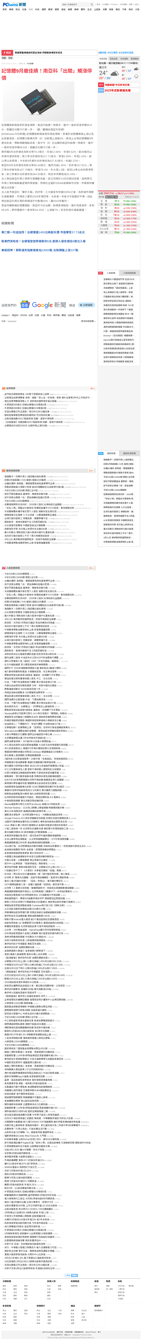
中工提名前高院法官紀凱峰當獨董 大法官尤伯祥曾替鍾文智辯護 (36, 745)
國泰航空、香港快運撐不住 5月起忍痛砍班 (25, 522)
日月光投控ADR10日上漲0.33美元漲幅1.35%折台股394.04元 (34, 975)
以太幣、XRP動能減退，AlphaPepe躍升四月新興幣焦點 (32, 930)
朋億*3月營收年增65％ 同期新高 (20, 1181)
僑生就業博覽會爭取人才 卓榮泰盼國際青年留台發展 (30, 401)
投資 (72, 1317)
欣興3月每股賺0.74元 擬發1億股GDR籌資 (25, 480)
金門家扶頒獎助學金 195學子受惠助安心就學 (26, 394)
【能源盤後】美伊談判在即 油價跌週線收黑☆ (27, 958)
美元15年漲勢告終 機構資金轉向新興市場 (25, 811)
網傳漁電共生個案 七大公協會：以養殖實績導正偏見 (30, 515)
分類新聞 (7, 1281)
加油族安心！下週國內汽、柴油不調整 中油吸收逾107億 (32, 724)
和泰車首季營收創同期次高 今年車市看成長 (25, 1223)
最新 (4, 1286)
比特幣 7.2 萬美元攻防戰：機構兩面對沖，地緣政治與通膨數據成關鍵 (39, 888)
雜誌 (118, 9)
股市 (98, 4)
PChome (114, 4)
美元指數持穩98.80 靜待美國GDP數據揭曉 (25, 832)
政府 (131, 9)
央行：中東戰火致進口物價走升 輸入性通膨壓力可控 (30, 1247)
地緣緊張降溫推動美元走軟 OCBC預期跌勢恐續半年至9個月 (34, 787)
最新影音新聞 (129, 453)
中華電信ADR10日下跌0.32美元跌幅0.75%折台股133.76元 (33, 965)
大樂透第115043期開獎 (16, 1041)
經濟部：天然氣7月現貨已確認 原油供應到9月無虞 (29, 623)
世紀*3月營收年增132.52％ (17, 1171)
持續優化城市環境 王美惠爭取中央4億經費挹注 (27, 1090)
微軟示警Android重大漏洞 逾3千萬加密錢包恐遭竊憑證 (31, 919)
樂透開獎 (135, 59)
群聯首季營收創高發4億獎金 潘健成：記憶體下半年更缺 (32, 675)
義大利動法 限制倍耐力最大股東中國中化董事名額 (29, 532)
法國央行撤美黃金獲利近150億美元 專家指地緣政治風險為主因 (35, 821)
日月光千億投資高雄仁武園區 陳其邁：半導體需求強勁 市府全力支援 (38, 1118)
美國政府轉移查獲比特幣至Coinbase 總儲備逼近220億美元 (33, 752)
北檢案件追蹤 (126, 53)
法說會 (71, 315)
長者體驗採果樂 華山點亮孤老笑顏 (21, 1101)
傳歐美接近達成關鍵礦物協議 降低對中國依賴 (27, 1027)
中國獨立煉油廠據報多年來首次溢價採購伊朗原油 (29, 856)
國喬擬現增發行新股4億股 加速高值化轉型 (25, 1010)
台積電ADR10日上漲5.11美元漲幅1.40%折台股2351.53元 (33, 961)
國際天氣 (121, 1296)
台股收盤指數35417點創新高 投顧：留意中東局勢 (29, 418)
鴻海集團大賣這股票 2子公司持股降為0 (23, 1069)
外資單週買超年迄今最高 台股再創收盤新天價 (27, 1146)
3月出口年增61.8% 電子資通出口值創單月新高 (27, 1258)
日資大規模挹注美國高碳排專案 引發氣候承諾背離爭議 (31, 773)
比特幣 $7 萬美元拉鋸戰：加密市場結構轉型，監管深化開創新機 (36, 877)
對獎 (108, 1281)
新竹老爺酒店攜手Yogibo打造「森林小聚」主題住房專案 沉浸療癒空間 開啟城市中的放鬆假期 (50, 1143)
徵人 (99, 1332)
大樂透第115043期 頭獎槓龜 (18, 1003)
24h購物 (105, 4)
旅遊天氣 (121, 1292)
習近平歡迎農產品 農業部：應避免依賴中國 (25, 494)
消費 (105, 9)
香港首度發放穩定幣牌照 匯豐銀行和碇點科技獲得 (29, 1237)
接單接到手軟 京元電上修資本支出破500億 (25, 529)
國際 (44, 9)
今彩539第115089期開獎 (16, 1045)
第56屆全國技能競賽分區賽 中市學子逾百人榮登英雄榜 (31, 1115)
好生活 (84, 1310)
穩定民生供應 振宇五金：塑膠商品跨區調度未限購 (29, 1251)
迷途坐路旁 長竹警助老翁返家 (19, 1094)
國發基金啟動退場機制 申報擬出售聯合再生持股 (28, 1006)
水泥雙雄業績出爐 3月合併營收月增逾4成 (25, 738)
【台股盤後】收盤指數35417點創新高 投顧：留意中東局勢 (33, 422)
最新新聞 (106, 453)
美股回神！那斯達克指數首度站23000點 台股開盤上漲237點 (39, 250)
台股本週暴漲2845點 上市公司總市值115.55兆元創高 (30, 1205)
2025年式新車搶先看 (117, 90)
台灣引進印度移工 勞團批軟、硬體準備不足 (25, 518)
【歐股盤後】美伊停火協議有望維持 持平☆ (25, 996)
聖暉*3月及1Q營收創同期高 (18, 1177)
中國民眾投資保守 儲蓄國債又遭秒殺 (22, 1062)
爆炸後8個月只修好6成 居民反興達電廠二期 (26, 1111)
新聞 (4, 58)
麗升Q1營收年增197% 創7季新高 (20, 1164)
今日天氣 (103, 59)
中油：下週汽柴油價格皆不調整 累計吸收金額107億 (30, 682)
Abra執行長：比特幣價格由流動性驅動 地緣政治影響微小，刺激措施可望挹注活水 (45, 846)
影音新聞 (7, 1306)
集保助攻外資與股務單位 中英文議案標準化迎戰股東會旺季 (33, 1059)
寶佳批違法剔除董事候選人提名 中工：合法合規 (28, 678)
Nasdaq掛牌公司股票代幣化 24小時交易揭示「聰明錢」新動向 (35, 713)
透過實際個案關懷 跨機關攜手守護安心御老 (25, 1097)
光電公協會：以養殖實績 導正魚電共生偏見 (25, 860)
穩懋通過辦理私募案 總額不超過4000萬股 (25, 1024)
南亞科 (15, 315)
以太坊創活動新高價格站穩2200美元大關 (24, 909)
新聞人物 (51, 1281)
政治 (18, 9)
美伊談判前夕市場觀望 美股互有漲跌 (120, 361)
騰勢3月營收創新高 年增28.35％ (20, 1184)
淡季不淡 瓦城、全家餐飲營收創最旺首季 (24, 1244)
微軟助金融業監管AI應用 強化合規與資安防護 (27, 794)
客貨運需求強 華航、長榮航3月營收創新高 (25, 1083)
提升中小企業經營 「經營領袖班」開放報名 (25, 863)
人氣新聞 (106, 273)
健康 (70, 9)
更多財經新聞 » (88, 321)
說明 (130, 4)
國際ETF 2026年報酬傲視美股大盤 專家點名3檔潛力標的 (32, 668)
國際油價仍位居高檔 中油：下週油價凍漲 (24, 699)
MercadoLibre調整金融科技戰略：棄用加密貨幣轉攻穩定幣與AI (35, 731)
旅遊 (111, 9)
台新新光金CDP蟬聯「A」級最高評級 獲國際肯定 (29, 1132)
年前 (49, 315)
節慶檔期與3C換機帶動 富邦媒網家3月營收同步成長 (30, 1195)
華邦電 (56, 315)
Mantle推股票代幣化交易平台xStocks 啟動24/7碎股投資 (32, 804)
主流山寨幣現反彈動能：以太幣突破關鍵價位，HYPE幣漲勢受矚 (36, 839)
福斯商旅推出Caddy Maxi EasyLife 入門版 (25, 1136)
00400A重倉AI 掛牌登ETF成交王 (20, 1167)
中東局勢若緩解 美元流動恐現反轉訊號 (23, 801)
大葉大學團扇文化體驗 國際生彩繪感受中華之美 (28, 734)
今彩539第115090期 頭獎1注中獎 (119, 477)
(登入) (137, 4)
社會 (24, 9)
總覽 (72, 1310)
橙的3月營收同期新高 (15, 1174)
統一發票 (109, 1289)
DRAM (23, 315)
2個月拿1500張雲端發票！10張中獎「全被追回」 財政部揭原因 (35, 759)
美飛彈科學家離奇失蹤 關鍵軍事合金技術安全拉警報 (30, 783)
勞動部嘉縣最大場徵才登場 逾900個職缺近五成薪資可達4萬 (34, 487)
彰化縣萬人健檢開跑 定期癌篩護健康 (22, 755)
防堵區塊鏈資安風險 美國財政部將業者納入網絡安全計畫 (32, 720)
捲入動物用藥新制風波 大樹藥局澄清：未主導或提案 (30, 671)
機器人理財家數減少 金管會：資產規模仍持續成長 (29, 1052)
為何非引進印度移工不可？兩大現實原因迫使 (26, 536)
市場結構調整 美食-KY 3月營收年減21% (24, 1160)
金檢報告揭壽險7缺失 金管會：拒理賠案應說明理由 (29, 849)
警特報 (131, 1286)
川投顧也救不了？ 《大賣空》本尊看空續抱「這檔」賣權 (32, 870)
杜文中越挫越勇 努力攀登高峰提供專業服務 (25, 664)
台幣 (30, 315)
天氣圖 (120, 1299)
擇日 (96, 1292)
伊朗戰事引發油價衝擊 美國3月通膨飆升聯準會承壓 (29, 762)
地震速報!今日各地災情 (117, 84)
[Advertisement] (49, 346)
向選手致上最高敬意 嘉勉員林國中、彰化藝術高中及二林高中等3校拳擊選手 (42, 1125)
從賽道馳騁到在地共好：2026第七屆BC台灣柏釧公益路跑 (33, 504)
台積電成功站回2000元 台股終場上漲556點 (25, 425)
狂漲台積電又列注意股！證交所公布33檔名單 (26, 411)
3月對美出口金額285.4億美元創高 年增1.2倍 (26, 1212)
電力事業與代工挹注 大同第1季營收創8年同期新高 (29, 1198)
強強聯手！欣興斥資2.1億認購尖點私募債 (122, 459)
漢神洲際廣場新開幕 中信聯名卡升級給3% (25, 937)
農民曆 (102, 53)
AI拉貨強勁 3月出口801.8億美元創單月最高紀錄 (28, 1261)
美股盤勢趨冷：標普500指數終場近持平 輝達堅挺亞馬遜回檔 (34, 898)
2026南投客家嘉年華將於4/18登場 (21, 982)
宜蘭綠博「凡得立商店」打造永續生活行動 (25, 1129)
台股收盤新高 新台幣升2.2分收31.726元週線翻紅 (28, 1209)
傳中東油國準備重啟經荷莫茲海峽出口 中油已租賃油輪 (31, 1073)
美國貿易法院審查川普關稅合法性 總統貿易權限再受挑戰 (32, 717)
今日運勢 (113, 53)
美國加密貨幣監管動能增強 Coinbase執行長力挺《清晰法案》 (35, 905)
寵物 (26, 1286)
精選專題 (74, 1286)
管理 (72, 1320)
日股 (37, 315)
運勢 (57, 9)
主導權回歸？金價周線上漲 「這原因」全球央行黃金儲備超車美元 (37, 727)
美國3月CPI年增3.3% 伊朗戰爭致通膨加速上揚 (27, 1034)
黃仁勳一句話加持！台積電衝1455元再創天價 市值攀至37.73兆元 (43, 232)
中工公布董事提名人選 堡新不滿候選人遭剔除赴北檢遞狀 (32, 769)
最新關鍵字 (98, 1310)
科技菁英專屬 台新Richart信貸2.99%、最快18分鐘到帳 (31, 1139)
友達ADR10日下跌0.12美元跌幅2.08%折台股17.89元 (30, 968)
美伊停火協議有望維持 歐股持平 (20, 993)
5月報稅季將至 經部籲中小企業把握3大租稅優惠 (28, 1233)
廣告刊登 (60, 1332)
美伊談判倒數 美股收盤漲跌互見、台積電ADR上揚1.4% (32, 867)
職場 (50, 9)
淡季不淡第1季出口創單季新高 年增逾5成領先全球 (29, 1268)
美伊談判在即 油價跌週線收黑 (19, 947)
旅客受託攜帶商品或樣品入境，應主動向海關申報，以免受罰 (34, 986)
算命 (96, 1286)
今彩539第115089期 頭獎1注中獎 (21, 1017)
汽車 (124, 9)
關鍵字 (97, 1306)
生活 (89, 9)
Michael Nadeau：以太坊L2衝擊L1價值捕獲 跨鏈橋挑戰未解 (34, 808)
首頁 (5, 9)
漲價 (78, 315)
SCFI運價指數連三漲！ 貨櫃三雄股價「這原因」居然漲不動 (34, 884)
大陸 (137, 9)
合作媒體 (123, 4)
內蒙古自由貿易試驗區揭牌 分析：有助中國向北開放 (30, 685)
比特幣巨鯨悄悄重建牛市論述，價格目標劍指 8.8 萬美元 (32, 797)
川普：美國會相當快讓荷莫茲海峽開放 (121, 331)
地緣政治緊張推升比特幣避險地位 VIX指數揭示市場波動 (32, 895)
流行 (26, 1299)
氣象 (120, 1281)
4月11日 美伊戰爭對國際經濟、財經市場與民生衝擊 (30, 539)
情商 (26, 1289)
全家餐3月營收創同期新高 (17, 1153)
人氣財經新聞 (129, 273)
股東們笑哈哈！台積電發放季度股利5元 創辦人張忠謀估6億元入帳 (43, 241)
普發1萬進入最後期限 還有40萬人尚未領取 (25, 954)
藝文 (83, 1314)
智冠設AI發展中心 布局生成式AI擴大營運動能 (27, 1013)
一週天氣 (121, 1289)
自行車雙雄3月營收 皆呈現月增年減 (22, 1226)
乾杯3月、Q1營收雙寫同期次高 (19, 1188)
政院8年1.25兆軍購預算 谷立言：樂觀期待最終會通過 (41, 53)
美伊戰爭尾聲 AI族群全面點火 (19, 1157)
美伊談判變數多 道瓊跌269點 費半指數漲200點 (27, 989)
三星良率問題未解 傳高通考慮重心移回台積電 (27, 1038)
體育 (83, 9)
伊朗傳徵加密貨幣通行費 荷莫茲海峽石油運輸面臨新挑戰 (32, 912)
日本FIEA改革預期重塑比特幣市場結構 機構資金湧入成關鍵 (34, 780)
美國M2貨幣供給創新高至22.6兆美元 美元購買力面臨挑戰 (33, 790)
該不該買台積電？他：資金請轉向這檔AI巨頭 (26, 497)
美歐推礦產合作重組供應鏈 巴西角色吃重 (122, 353)
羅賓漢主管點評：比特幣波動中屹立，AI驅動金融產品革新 (33, 815)
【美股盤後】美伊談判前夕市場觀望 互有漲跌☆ (28, 972)
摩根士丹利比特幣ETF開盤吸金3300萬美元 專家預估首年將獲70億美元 (39, 902)
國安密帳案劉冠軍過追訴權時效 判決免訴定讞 (27, 415)
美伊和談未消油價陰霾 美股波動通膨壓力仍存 (27, 916)
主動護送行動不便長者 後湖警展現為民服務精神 (28, 1087)
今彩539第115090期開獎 (115, 490)
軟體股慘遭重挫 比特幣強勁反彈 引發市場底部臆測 (29, 926)
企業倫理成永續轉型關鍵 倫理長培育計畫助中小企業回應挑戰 (34, 999)
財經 (31, 9)
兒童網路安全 (79, 1332)
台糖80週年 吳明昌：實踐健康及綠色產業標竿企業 (29, 483)
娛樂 (76, 9)
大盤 (43, 315)
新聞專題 (75, 1281)
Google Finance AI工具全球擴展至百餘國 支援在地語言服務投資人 (37, 818)
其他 (26, 1314)
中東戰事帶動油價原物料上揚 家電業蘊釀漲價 (27, 543)
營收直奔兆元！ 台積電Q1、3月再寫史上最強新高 (29, 706)
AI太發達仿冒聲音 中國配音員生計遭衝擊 (122, 520)
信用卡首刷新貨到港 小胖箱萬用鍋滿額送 (122, 357)
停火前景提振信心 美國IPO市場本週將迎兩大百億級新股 (32, 748)
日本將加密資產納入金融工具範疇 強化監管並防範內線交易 (33, 933)
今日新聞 (30, 64)
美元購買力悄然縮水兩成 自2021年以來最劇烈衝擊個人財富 (34, 766)
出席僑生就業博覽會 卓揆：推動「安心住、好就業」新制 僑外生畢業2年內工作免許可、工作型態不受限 (56, 397)
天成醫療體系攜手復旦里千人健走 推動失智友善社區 (30, 511)
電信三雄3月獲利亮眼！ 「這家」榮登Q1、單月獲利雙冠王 (33, 881)
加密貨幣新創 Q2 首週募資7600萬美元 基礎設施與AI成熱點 (33, 923)
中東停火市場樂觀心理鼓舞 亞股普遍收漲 (24, 1216)
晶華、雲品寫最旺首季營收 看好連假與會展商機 (28, 1080)
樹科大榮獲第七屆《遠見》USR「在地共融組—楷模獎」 (32, 661)
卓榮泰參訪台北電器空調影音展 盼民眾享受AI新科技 (30, 654)
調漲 (63, 315)
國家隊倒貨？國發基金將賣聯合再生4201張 (25, 1048)
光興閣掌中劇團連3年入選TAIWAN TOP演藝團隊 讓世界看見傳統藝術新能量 (42, 1122)
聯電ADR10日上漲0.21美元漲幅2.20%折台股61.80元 (30, 979)
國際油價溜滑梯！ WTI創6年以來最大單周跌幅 (27, 741)
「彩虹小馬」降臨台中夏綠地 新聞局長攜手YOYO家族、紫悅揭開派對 (39, 508)
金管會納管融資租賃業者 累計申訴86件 (23, 853)
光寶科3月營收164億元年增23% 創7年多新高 (26, 1219)
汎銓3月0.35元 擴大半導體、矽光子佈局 (24, 1150)
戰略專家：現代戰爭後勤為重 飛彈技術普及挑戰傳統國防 (32, 776)
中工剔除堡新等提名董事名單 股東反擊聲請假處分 (29, 1020)
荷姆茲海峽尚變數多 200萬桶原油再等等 (24, 692)
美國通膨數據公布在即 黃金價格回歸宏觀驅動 (27, 842)
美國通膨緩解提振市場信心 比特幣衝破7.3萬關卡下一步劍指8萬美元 (38, 891)
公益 (83, 1317)
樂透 (107, 1286)
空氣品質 (114, 59)
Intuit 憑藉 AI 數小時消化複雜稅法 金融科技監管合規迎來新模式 (36, 825)
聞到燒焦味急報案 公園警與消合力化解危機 (25, 1104)
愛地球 (84, 1320)
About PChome (91, 1332)
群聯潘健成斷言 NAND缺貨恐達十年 (22, 689)
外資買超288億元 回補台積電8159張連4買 (25, 404)
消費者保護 (68, 1332)
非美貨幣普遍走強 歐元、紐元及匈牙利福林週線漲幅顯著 (32, 835)
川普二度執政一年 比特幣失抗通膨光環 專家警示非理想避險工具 (36, 828)
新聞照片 (41, 1306)
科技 (37, 9)
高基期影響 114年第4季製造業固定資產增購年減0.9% (31, 1055)
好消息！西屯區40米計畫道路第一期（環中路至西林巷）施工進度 (37, 874)
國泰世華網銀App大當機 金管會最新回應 (24, 1076)
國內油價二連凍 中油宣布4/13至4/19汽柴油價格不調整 (31, 657)
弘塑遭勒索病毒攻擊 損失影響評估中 (22, 1240)
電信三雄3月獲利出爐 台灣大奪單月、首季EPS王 (28, 1202)
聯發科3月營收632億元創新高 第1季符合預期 (26, 1031)
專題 (11, 9)
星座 (63, 9)
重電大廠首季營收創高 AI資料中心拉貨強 (24, 1254)
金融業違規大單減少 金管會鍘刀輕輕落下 (24, 951)
